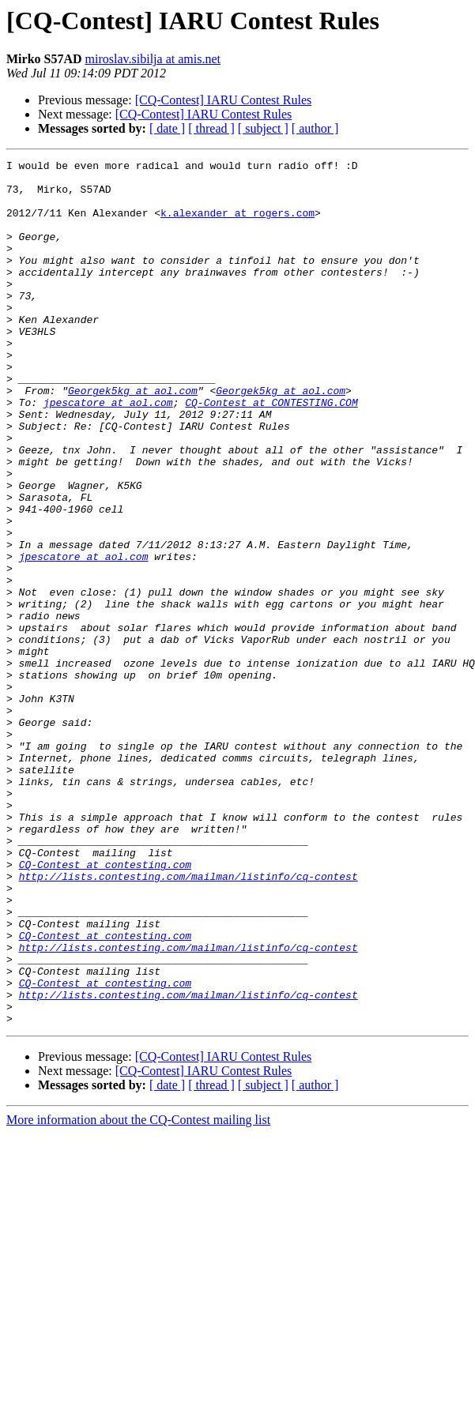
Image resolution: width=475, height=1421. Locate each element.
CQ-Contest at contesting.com (105, 1006)
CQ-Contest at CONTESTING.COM (271, 452)
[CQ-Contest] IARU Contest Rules (223, 100)
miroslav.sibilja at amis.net (153, 59)
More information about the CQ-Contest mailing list (138, 1292)
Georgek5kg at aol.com (133, 437)
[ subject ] (263, 128)
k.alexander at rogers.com (237, 224)
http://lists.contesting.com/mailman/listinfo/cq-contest (188, 1020)
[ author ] (315, 128)
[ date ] (167, 128)
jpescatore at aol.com (108, 452)
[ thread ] (211, 128)
